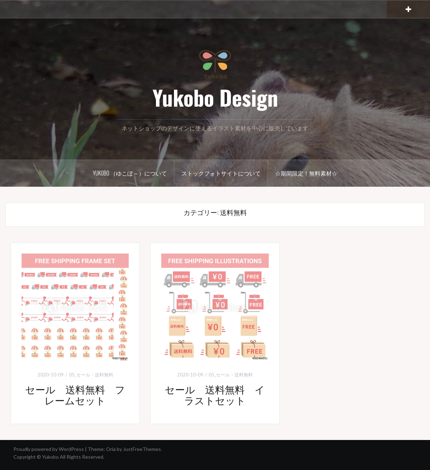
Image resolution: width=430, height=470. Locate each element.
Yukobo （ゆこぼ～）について (130, 173)
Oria (111, 449)
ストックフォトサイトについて (221, 173)
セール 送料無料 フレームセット (75, 394)
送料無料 (104, 374)
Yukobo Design (215, 97)
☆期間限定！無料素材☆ (306, 173)
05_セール (79, 374)
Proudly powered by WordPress (48, 449)
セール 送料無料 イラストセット (215, 394)
